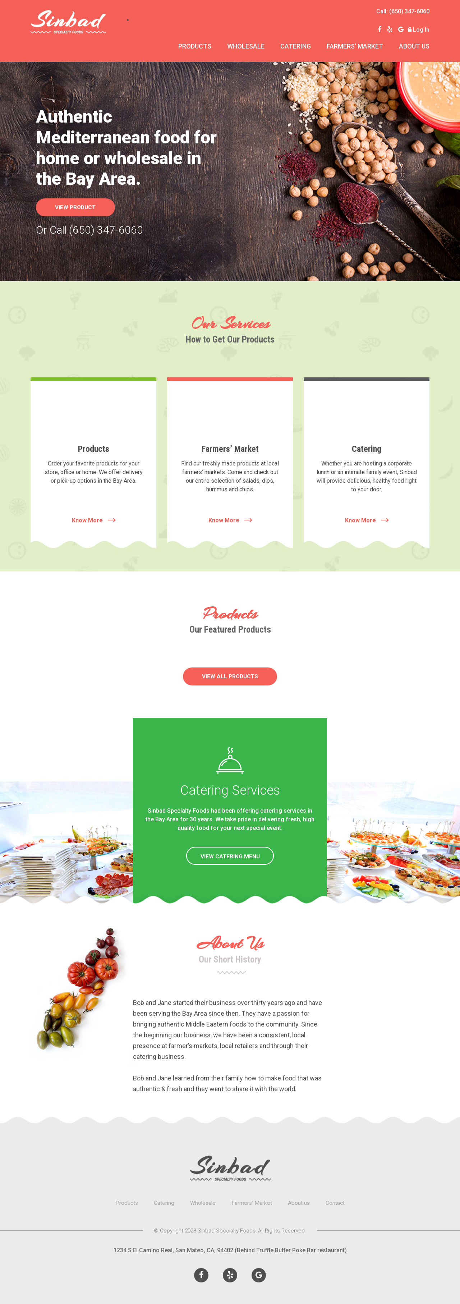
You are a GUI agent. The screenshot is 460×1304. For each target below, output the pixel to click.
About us (414, 46)
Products (194, 46)
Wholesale (245, 46)
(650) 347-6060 (409, 11)
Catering (295, 46)
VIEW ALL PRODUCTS (230, 676)
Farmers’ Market (355, 46)
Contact (336, 1202)
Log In (421, 29)
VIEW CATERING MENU (230, 856)
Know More (93, 520)
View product (79, 207)
